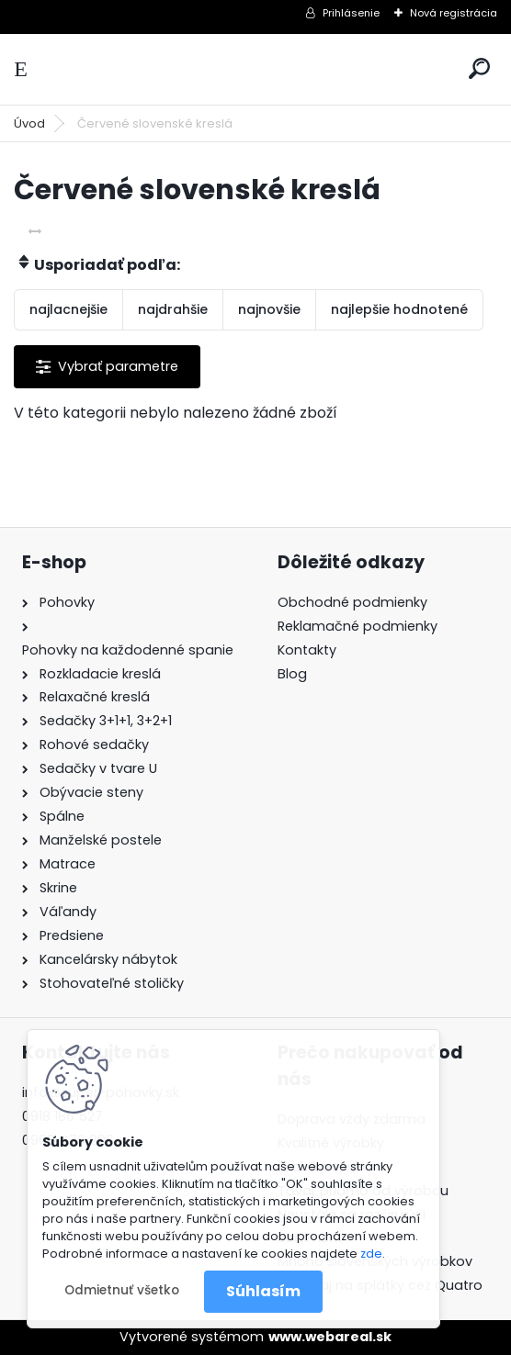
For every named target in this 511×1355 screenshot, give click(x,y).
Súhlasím (263, 1291)
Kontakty (307, 650)
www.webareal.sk (330, 1336)
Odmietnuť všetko (121, 1290)
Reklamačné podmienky (357, 626)
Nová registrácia (453, 13)
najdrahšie (173, 309)
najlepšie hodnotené (399, 309)
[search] (479, 68)
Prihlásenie (351, 13)
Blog (292, 674)
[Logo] (255, 69)
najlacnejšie (68, 309)
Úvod (29, 123)
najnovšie (269, 309)
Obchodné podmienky (352, 602)
